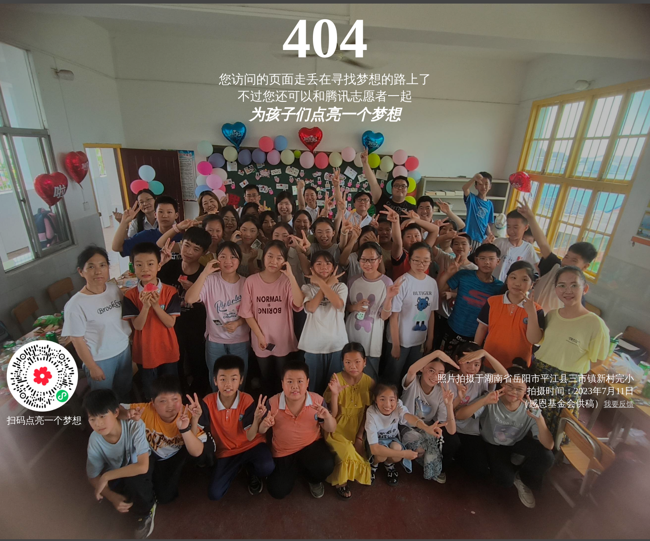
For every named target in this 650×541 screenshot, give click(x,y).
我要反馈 (619, 404)
